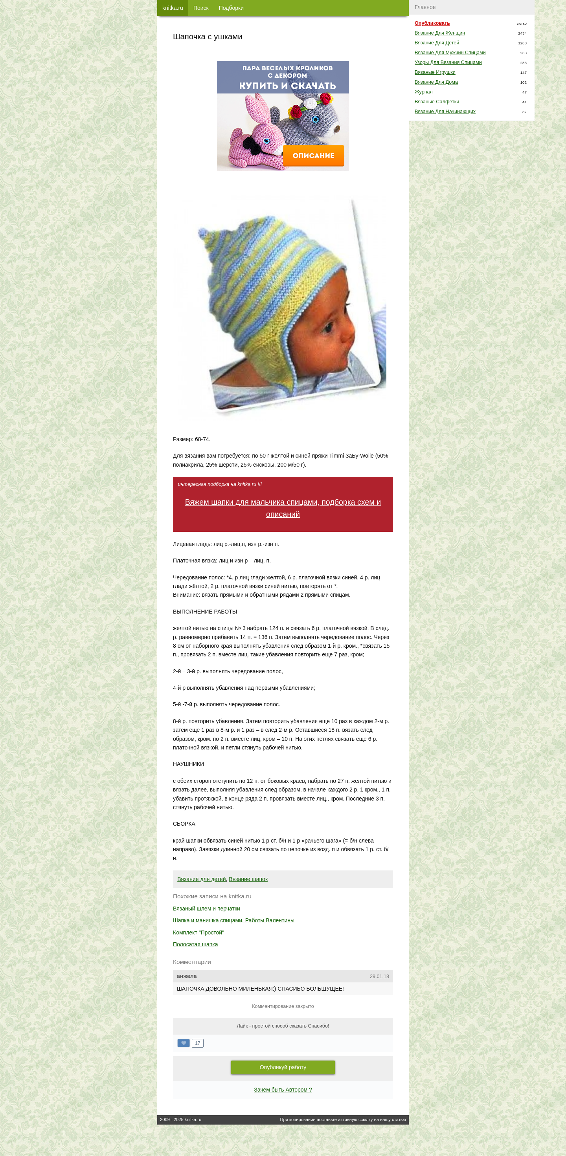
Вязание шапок (248, 879)
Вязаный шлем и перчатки (206, 908)
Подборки (231, 8)
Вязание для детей (201, 879)
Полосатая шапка (195, 944)
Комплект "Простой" (198, 932)
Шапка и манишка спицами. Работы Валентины (233, 920)
